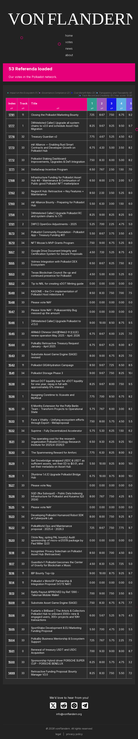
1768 (11, 180)
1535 (11, 408)
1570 (12, 242)
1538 (12, 384)
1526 (12, 496)
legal (58, 734)
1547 (12, 311)
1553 (11, 274)
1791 (11, 114)
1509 (11, 602)
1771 (11, 169)
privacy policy (74, 734)
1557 (11, 252)
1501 (11, 651)
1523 (11, 516)
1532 (11, 430)
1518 (11, 552)
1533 (11, 421)
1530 (12, 452)
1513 (11, 593)
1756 (12, 214)
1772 (11, 160)
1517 (11, 563)
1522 (11, 527)
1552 (11, 283)
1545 (12, 333)
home (69, 35)
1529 (12, 463)
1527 (11, 485)
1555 (11, 263)
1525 (11, 507)
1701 (11, 224)
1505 (12, 629)
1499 (11, 673)
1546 (11, 322)
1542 (12, 365)
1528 (12, 476)
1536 (12, 396)
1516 (11, 573)
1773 (11, 147)
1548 (11, 302)
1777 (11, 125)
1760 (11, 203)
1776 (12, 136)
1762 (12, 192)
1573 (11, 233)
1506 (11, 615)
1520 (12, 540)
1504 (11, 640)
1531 (11, 441)
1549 (11, 292)
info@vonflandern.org (69, 714)
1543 (12, 355)
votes (69, 42)
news (69, 48)
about (69, 55)
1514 (11, 582)
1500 (11, 662)
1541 (11, 373)
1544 (11, 344)
